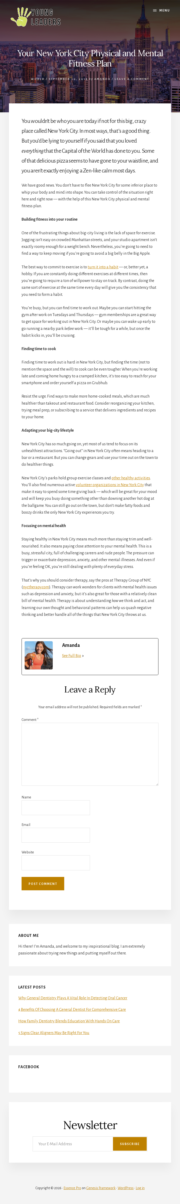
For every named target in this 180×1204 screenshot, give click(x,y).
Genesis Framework (101, 1188)
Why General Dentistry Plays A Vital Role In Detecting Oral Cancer (72, 998)
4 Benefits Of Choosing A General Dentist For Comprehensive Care (72, 1010)
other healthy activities (131, 478)
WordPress (126, 1188)
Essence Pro (72, 1188)
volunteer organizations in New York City (110, 485)
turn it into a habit (103, 267)
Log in (140, 1188)
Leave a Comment (132, 79)
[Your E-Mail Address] (90, 1143)
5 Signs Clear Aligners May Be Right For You (53, 1033)
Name (26, 797)
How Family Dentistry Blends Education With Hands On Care (69, 1021)
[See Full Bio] (83, 656)
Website (28, 852)
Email (26, 825)
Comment (30, 720)
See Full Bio (71, 656)
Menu (164, 10)
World (38, 79)
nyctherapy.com (36, 587)
